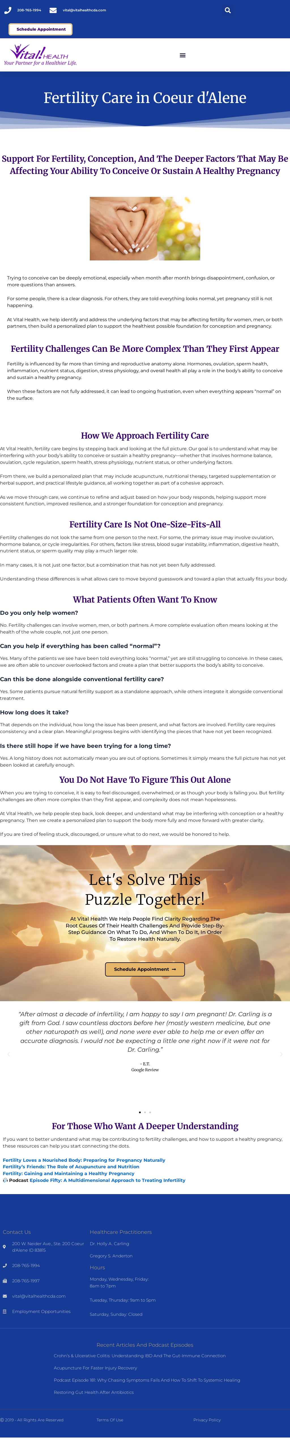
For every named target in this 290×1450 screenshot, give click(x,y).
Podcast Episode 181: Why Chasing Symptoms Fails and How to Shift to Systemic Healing (147, 1392)
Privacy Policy (207, 1432)
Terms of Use (110, 1432)
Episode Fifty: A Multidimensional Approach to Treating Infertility (107, 1193)
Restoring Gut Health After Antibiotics (94, 1404)
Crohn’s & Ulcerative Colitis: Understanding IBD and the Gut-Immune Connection (140, 1368)
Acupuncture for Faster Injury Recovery (95, 1380)
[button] (228, 10)
